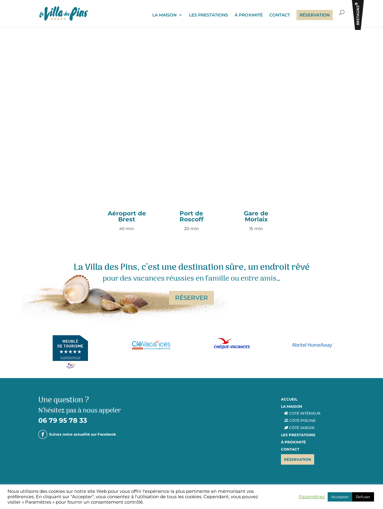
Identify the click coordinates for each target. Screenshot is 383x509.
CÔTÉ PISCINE (300, 420)
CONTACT (279, 15)
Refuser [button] (363, 496)
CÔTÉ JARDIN (299, 427)
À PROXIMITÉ (249, 15)
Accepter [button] (340, 496)
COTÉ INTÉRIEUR (302, 413)
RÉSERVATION (315, 15)
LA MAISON (164, 15)
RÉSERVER (191, 297)
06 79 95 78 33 (62, 420)
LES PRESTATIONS (208, 15)
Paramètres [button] (312, 496)
